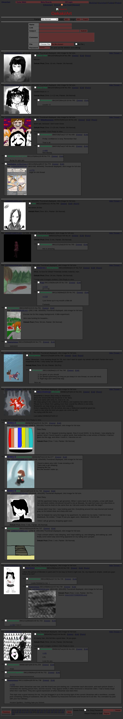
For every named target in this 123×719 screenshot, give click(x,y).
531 (80, 392)
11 (42, 710)
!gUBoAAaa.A (22, 164)
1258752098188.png (19, 310)
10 (38, 710)
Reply (88, 56)
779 (49, 164)
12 (45, 710)
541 (46, 423)
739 (61, 356)
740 (64, 370)
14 (53, 710)
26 (41, 712)
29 (52, 712)
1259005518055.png (13, 201)
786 (69, 56)
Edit (82, 56)
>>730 (12, 625)
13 (49, 710)
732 (45, 672)
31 (59, 712)
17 (63, 710)
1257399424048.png (13, 265)
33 (13, 714)
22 (27, 712)
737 (40, 528)
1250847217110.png (13, 389)
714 (80, 268)
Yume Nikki (21, 2)
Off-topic (69, 2)
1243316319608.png (13, 117)
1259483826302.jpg (19, 166)
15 (56, 710)
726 (67, 568)
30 (56, 712)
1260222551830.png (13, 85)
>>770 (31, 170)
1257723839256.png (13, 565)
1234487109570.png (13, 233)
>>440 (45, 150)
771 (39, 342)
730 (61, 587)
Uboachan (6, 2)
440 (73, 135)
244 (73, 649)
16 (69, 236)
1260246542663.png (13, 53)
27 (45, 712)
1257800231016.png (40, 589)
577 (51, 457)
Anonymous (12, 342)
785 (73, 100)
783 (69, 88)
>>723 (45, 287)
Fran (42, 283)
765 (72, 245)
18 (13, 712)
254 (39, 665)
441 (73, 146)
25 (38, 712)
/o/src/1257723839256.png (76, 595)
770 (48, 156)
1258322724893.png (19, 531)
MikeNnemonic (47, 120)
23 (31, 712)
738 (39, 680)
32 (63, 712)
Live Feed (66, 5)
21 (24, 712)
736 (40, 491)
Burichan (93, 3)
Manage (76, 5)
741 (73, 292)
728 (61, 579)
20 (20, 712)
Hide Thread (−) (115, 53)
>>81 (45, 653)
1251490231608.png (19, 459)
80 (65, 634)
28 (48, 712)
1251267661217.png (19, 425)
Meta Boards (46, 2)
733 (40, 621)
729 (65, 283)
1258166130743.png (19, 493)
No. (66, 56)
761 (39, 308)
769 (57, 204)
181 (75, 120)
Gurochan (102, 3)
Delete (75, 56)
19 (17, 712)
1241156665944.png (13, 632)
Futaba (111, 3)
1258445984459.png (13, 353)
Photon (118, 3)
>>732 (12, 685)
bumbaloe (12, 164)
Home (57, 5)
